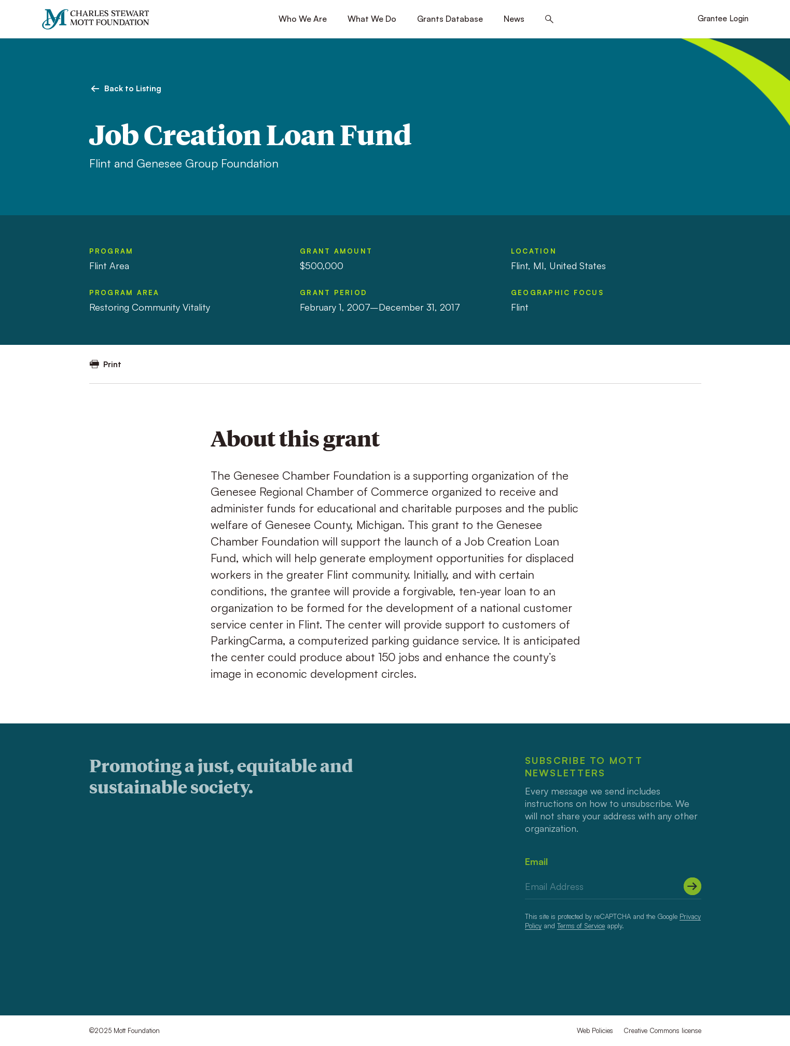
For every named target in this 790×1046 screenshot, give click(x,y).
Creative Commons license (662, 1030)
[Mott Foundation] (100, 19)
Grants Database (450, 18)
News (514, 18)
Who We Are (303, 18)
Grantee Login (723, 18)
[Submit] (692, 886)
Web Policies (595, 1030)
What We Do (372, 18)
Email (536, 861)
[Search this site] (549, 19)
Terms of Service (581, 926)
